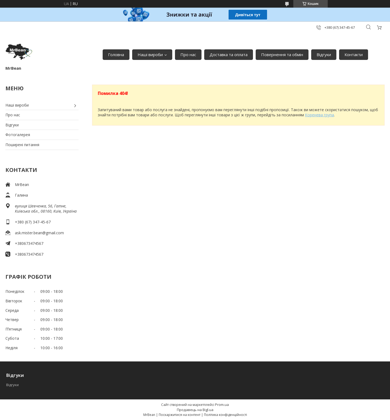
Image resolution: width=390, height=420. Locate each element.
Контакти (353, 54)
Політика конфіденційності (225, 414)
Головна (116, 54)
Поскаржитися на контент (179, 414)
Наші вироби (150, 54)
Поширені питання (22, 144)
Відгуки (324, 54)
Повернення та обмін (282, 54)
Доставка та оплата (229, 54)
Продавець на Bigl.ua (195, 409)
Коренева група (319, 114)
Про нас (188, 54)
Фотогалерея (17, 134)
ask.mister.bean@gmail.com (39, 232)
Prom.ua (222, 404)
